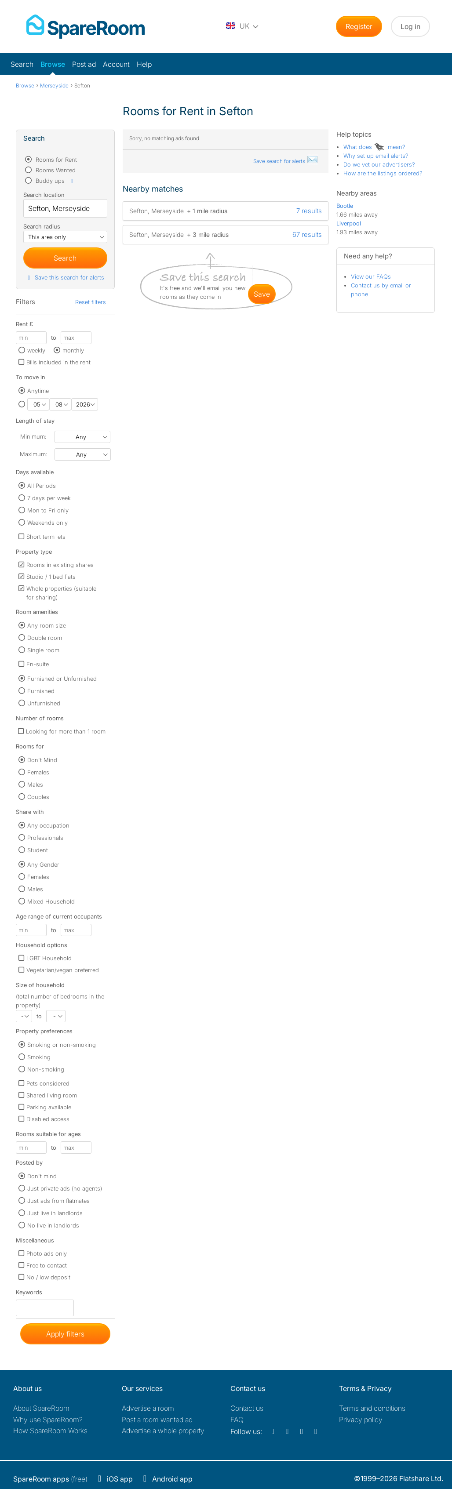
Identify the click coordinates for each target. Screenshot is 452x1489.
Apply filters (65, 1333)
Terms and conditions (372, 1408)
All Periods (41, 485)
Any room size (46, 625)
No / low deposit (48, 1277)
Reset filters (90, 301)
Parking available (48, 1107)
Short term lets (46, 536)
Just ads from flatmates (58, 1200)
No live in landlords (53, 1225)
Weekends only (47, 522)
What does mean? (374, 146)
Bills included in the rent (58, 362)
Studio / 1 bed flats (51, 576)
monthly (73, 350)
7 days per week (49, 497)
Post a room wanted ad (157, 1419)
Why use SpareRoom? (48, 1419)
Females (38, 772)
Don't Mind (42, 759)
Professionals (45, 837)
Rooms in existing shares (60, 564)
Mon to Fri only (48, 510)
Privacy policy (361, 1419)
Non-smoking (45, 1069)
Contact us (246, 1408)
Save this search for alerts (65, 277)
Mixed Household (51, 901)
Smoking (39, 1056)
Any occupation (48, 825)
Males (35, 784)
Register (359, 26)
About (41, 1408)
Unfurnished (43, 703)
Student (37, 849)
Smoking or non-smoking (61, 1044)
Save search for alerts (285, 161)
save (262, 294)
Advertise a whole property (163, 1430)
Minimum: (33, 436)
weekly (36, 350)
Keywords (29, 1294)
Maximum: (33, 454)
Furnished (41, 690)
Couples (38, 796)
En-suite (37, 664)
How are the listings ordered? (383, 173)
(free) (50, 1478)
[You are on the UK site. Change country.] (242, 26)
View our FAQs (371, 276)
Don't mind (42, 1176)
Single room (43, 650)
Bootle (344, 205)
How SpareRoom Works (50, 1430)
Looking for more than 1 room (66, 731)
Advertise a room (148, 1408)
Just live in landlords (55, 1213)
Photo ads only (46, 1253)
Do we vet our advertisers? (379, 164)
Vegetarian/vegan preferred (62, 969)
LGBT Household (49, 958)
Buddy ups (55, 180)
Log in (410, 26)
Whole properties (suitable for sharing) (61, 593)
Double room (44, 637)
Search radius (41, 226)
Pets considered (47, 1083)
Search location (44, 194)
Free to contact (46, 1265)
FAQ (237, 1419)
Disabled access (47, 1118)
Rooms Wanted (55, 170)
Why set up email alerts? (375, 155)
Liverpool (348, 223)
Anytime (38, 390)
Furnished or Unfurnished (62, 678)
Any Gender (43, 864)
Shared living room (51, 1095)
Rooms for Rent (55, 159)
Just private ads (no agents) (64, 1188)
